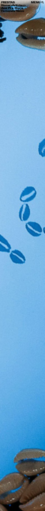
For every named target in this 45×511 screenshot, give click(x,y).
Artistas (18, 5)
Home (5, 5)
